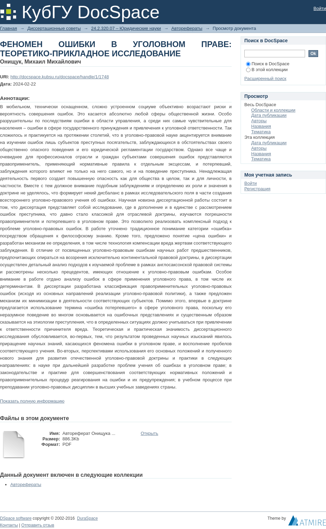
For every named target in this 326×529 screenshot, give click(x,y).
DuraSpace (87, 518)
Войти (320, 8)
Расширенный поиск (265, 78)
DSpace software (16, 518)
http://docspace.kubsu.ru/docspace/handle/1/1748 (59, 76)
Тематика (261, 131)
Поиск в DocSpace (267, 63)
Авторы (259, 120)
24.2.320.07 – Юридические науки (126, 28)
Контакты (9, 525)
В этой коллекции (267, 69)
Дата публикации (269, 115)
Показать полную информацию (32, 401)
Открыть (149, 433)
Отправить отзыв (37, 525)
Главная (8, 28)
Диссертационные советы (54, 28)
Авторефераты (186, 28)
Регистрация (257, 188)
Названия (261, 126)
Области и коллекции (273, 110)
